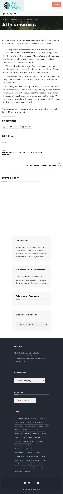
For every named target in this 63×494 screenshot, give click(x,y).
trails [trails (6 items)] (44, 460)
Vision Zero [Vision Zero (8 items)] (38, 468)
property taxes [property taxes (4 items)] (19, 456)
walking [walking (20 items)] (27, 471)
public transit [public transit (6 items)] (19, 460)
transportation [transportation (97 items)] (36, 464)
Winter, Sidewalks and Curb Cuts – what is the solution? (22, 153)
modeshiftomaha (36, 35)
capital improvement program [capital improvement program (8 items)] (34, 426)
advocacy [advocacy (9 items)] (34, 418)
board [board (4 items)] (22, 422)
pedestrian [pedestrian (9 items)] (30, 452)
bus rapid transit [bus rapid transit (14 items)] (37, 422)
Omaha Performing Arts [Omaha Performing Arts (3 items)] (22, 449)
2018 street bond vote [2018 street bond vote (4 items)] (22, 418)
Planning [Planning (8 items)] (38, 452)
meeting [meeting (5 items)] (17, 441)
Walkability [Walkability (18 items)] (18, 471)
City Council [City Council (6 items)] (18, 430)
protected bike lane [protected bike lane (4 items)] (32, 456)
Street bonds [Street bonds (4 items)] (36, 460)
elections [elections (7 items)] (44, 434)
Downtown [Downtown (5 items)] (35, 434)
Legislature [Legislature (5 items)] (37, 437)
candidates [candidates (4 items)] (18, 426)
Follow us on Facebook (27, 296)
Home (4, 20)
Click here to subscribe (26, 276)
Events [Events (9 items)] (17, 437)
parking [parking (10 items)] (34, 449)
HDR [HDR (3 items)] (23, 437)
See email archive (38, 283)
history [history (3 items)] (29, 437)
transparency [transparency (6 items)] (26, 464)
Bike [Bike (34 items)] (16, 422)
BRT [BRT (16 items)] (28, 422)
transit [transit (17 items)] (17, 464)
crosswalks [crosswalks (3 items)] (18, 434)
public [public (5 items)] (43, 456)
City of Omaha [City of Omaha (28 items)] (29, 430)
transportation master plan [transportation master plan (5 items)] (23, 468)
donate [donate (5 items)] (27, 434)
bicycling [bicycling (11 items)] (42, 418)
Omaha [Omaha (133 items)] (17, 445)
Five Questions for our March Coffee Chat (43, 164)
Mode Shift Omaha (16, 20)
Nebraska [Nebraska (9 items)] (40, 441)
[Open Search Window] (59, 13)
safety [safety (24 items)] (28, 460)
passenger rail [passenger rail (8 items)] (19, 452)
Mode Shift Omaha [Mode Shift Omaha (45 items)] (28, 441)
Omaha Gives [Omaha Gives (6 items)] (26, 445)
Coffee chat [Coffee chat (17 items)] (40, 430)
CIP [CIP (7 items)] (47, 426)
